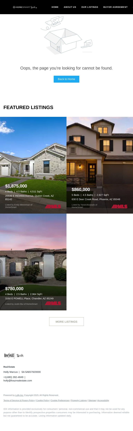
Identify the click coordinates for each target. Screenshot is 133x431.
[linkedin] (18, 422)
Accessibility (103, 400)
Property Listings (79, 400)
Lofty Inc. (19, 395)
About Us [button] (70, 7)
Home (55, 7)
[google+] (38, 422)
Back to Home (66, 79)
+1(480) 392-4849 (13, 377)
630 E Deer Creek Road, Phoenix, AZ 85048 (96, 199)
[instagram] (28, 422)
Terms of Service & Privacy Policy (19, 400)
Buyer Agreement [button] (115, 7)
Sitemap (92, 400)
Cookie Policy (42, 400)
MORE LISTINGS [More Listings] (66, 321)
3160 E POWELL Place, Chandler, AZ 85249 (29, 298)
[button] (25, 7)
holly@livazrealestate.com (17, 380)
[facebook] (7, 422)
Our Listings (89, 7)
